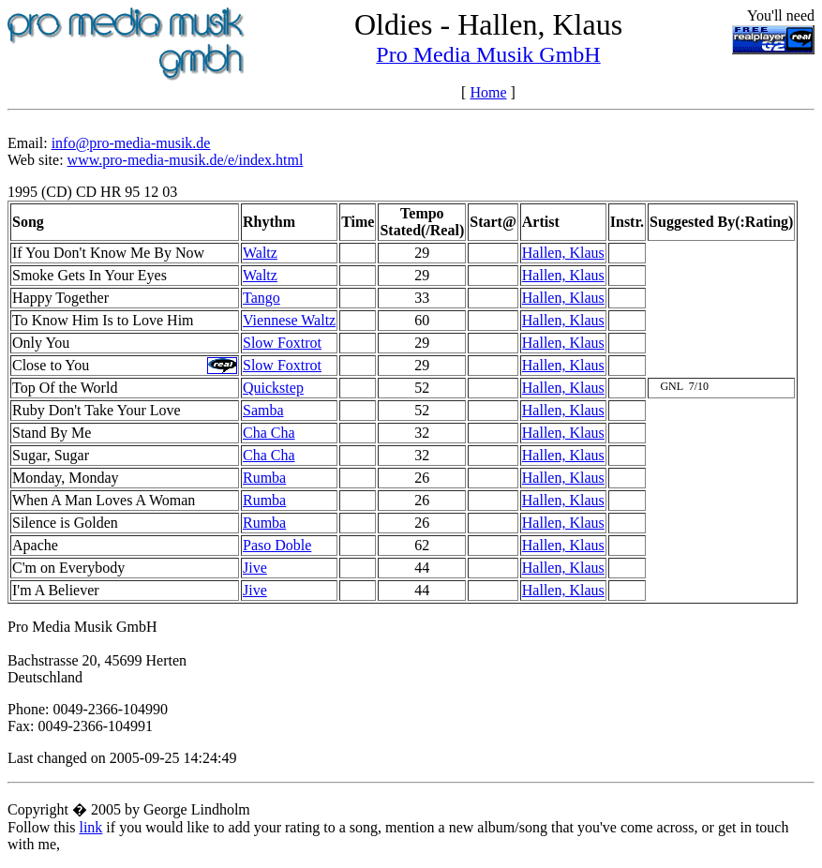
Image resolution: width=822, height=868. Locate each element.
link (90, 827)
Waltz (260, 253)
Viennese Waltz (289, 320)
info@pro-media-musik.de (131, 143)
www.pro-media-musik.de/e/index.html (185, 160)
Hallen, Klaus (563, 253)
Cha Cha (269, 433)
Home (488, 92)
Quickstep (273, 388)
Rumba (264, 478)
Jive (255, 568)
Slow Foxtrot (282, 343)
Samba (263, 410)
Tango (261, 298)
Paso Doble (277, 545)
